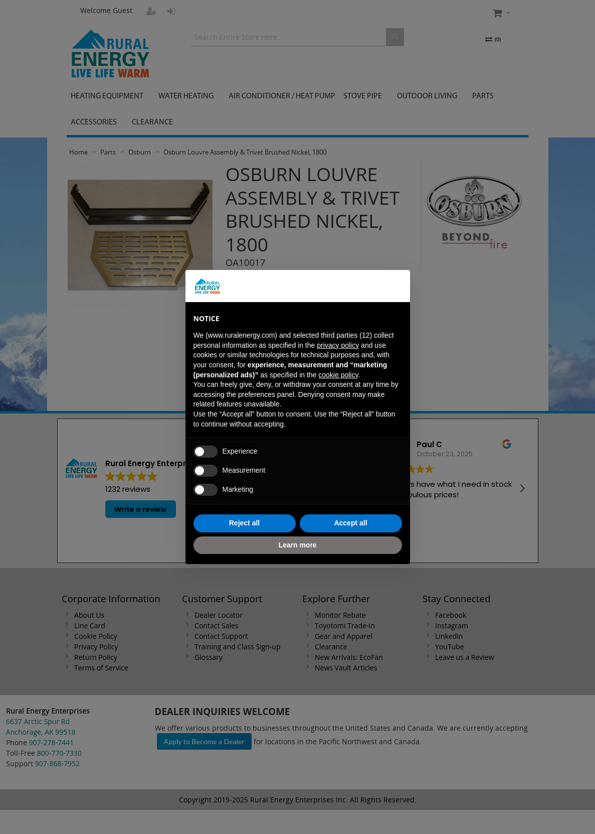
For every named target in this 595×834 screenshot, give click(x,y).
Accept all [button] (350, 523)
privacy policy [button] (338, 345)
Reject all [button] (244, 523)
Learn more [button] (297, 545)
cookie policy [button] (338, 375)
